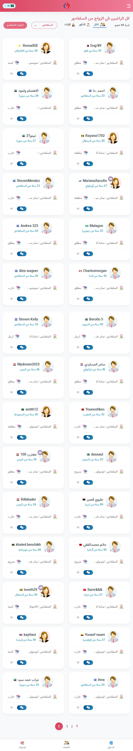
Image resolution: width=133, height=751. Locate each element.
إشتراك (22, 745)
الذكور (84, 25)
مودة (67, 6)
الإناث (69, 25)
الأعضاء (66, 745)
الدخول (111, 745)
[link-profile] (100, 48)
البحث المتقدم (15, 25)
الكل (99, 25)
